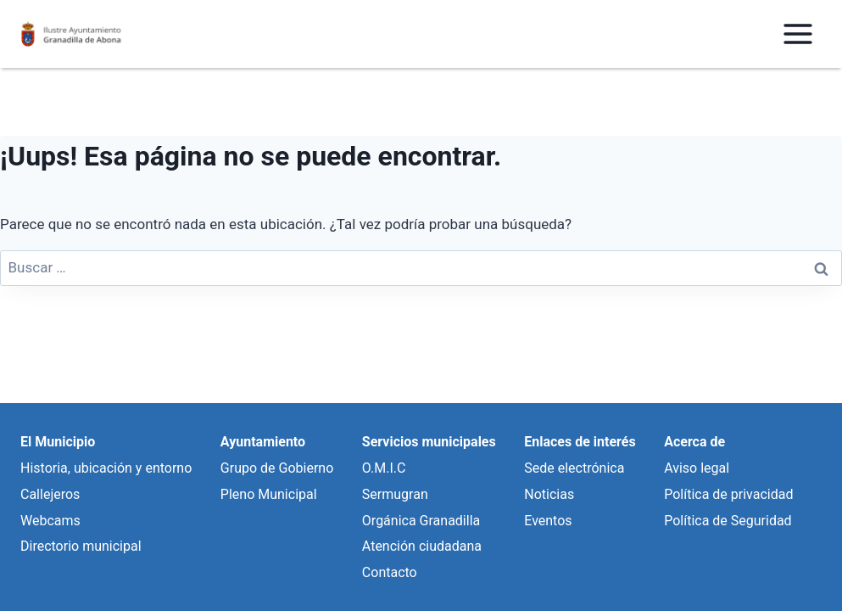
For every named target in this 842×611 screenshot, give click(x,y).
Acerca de (694, 442)
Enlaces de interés (579, 442)
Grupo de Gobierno (276, 468)
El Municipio (57, 442)
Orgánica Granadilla (421, 521)
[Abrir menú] (797, 33)
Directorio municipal (81, 546)
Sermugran (395, 494)
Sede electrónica (574, 468)
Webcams (50, 521)
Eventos (548, 521)
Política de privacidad (728, 494)
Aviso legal (696, 468)
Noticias (549, 494)
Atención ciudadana (422, 546)
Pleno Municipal (268, 494)
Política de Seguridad (727, 521)
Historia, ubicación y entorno (106, 468)
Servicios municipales (429, 442)
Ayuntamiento (262, 442)
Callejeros (50, 494)
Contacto (389, 572)
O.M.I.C (384, 468)
